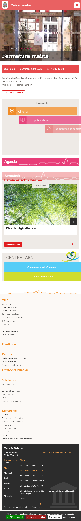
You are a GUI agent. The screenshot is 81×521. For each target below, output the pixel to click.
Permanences (7, 425)
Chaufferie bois (8, 334)
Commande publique (10, 314)
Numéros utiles (8, 435)
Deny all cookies (36, 517)
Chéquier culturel (9, 362)
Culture (7, 354)
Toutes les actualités (13, 244)
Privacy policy (69, 517)
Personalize (54, 517)
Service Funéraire (9, 432)
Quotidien (9, 344)
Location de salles (9, 428)
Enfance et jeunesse (15, 370)
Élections (5, 415)
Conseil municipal (9, 304)
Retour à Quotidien (14, 92)
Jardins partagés (8, 384)
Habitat (5, 387)
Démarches (9, 410)
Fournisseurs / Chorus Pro (13, 317)
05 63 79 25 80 (49, 452)
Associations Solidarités (11, 401)
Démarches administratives (13, 418)
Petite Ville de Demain (11, 331)
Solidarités (9, 380)
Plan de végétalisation (40, 209)
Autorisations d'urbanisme (12, 421)
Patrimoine (6, 328)
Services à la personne (11, 391)
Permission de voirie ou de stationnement (18, 439)
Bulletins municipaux (10, 307)
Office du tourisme (9, 321)
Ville (5, 300)
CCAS (4, 398)
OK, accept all (15, 517)
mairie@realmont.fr (63, 452)
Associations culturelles (11, 365)
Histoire (5, 324)
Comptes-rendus (9, 311)
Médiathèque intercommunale (14, 358)
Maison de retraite (9, 394)
